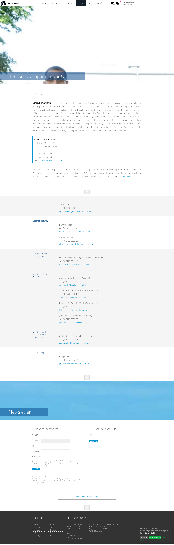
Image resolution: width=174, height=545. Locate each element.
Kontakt (80, 3)
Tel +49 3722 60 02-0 (73, 533)
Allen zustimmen (155, 537)
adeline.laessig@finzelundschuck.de (75, 211)
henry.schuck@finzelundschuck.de (74, 232)
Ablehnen (144, 537)
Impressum (53, 530)
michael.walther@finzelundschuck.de (75, 264)
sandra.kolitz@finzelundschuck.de (74, 297)
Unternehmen (56, 3)
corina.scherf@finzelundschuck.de (74, 343)
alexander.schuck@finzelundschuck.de (76, 244)
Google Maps (125, 176)
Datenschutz (54, 533)
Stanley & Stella (100, 3)
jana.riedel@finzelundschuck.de (73, 323)
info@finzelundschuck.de (51, 160)
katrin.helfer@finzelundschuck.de (74, 310)
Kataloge (36, 533)
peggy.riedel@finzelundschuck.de (74, 363)
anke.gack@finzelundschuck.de (73, 285)
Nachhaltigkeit (38, 536)
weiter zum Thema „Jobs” (87, 497)
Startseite (43, 3)
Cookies (52, 536)
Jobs (89, 3)
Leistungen (70, 3)
